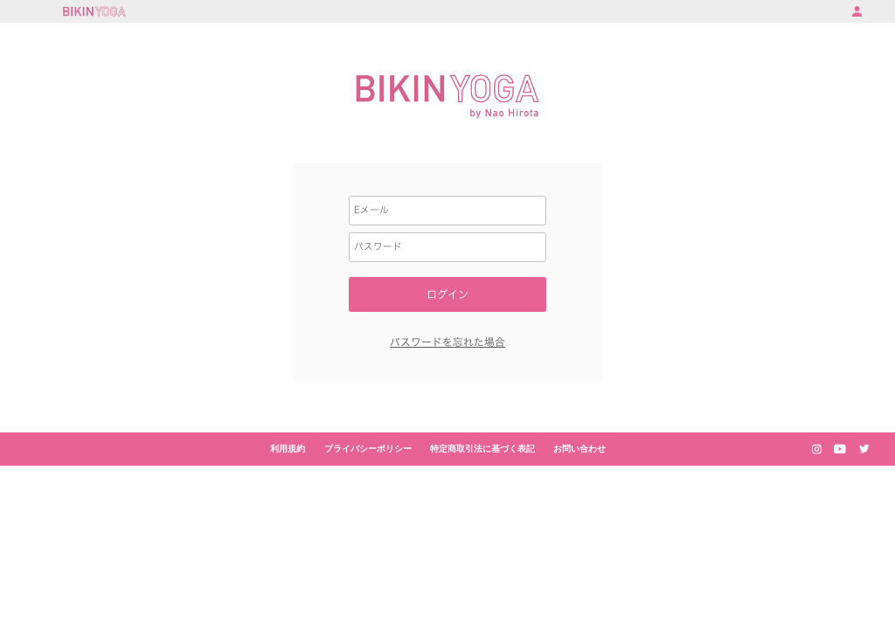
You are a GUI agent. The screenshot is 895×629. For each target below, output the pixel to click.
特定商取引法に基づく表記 (482, 448)
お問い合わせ (579, 448)
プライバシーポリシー (368, 448)
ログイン (447, 294)
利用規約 (287, 448)
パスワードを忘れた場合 (447, 342)
